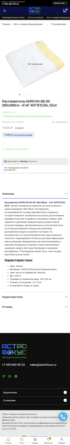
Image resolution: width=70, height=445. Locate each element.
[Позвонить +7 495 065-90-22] (26, 3)
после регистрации (22, 135)
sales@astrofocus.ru (43, 364)
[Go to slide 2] (21, 94)
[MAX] (16, 377)
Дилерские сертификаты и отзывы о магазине (28, 116)
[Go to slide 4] (26, 94)
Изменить (32, 161)
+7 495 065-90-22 (13, 364)
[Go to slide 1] (19, 94)
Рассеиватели (59, 24)
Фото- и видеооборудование (28, 24)
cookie (12, 420)
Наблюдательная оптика (13, 17)
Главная (6, 24)
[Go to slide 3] (23, 94)
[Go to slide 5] (28, 94)
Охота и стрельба (35, 17)
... (47, 24)
